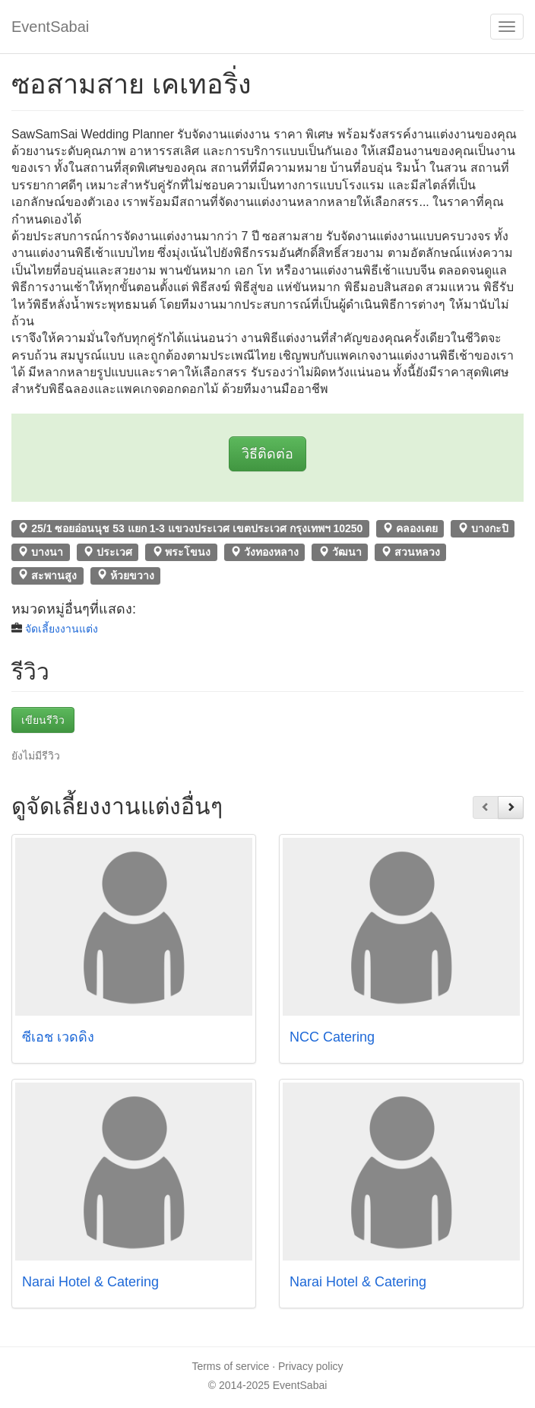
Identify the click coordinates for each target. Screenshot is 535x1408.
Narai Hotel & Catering (90, 1281)
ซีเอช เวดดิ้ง (58, 1037)
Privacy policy (310, 1366)
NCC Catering (332, 1037)
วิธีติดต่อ (267, 453)
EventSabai (50, 26)
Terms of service (230, 1366)
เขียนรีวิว (43, 720)
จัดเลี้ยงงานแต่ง (61, 629)
